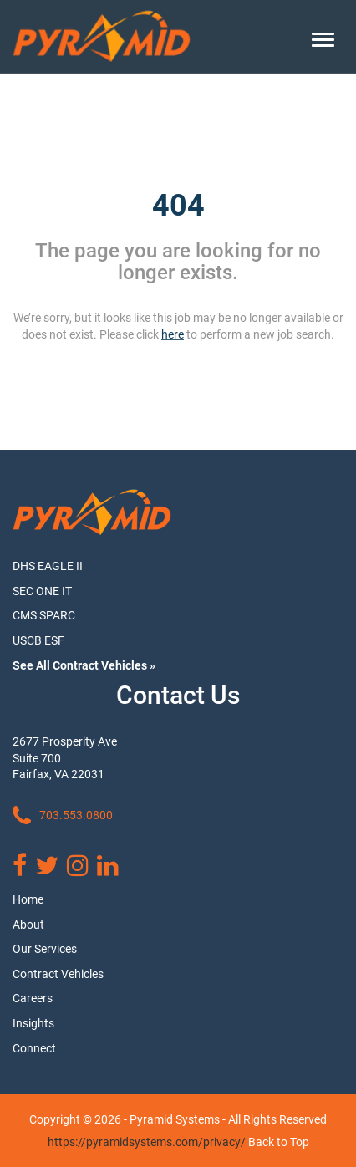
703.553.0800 (63, 816)
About (28, 924)
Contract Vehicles (58, 974)
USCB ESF (38, 640)
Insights (33, 1023)
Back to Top (278, 1142)
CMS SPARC (44, 615)
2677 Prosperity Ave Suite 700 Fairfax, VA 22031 (65, 758)
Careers (33, 998)
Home (28, 899)
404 (178, 205)
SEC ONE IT (42, 591)
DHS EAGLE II (48, 566)
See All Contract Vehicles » (84, 665)
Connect (34, 1048)
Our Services (45, 949)
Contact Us (178, 695)
